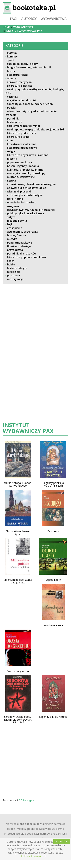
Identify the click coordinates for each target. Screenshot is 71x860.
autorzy (29, 18)
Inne (10, 140)
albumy (12, 78)
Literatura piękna (18, 136)
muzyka (12, 239)
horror (11, 71)
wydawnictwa (54, 18)
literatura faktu (17, 74)
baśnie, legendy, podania (23, 166)
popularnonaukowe (19, 242)
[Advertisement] (33, 319)
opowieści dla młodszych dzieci (27, 188)
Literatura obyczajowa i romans (27, 155)
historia (12, 158)
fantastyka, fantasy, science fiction (30, 104)
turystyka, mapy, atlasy (22, 63)
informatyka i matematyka (25, 195)
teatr (10, 261)
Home (6, 27)
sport (10, 60)
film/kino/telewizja (19, 246)
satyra (11, 217)
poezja (11, 107)
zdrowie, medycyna (19, 82)
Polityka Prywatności (33, 856)
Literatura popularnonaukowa (26, 257)
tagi (13, 18)
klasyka (12, 53)
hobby (11, 264)
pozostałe (13, 275)
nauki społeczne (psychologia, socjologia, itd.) (36, 129)
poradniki (13, 118)
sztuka (11, 180)
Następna (29, 800)
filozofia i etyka (17, 220)
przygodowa (15, 250)
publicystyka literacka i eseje (25, 213)
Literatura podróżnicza (22, 133)
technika (12, 96)
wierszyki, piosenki (19, 191)
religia (11, 151)
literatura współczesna (21, 144)
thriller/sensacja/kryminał (23, 126)
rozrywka (13, 206)
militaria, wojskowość (21, 177)
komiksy (12, 56)
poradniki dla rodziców (21, 253)
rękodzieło (13, 271)
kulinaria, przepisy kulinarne (25, 169)
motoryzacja (15, 279)
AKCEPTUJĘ (61, 841)
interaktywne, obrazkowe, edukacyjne (31, 184)
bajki (10, 224)
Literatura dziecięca (20, 85)
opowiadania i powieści (22, 202)
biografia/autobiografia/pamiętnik (29, 67)
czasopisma (14, 228)
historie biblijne (17, 268)
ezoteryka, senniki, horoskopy (26, 173)
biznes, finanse (16, 235)
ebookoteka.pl (29, 824)
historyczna (14, 122)
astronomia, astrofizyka (22, 231)
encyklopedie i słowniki (21, 100)
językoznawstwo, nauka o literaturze (31, 209)
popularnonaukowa (19, 162)
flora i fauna (15, 198)
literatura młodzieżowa (22, 147)
